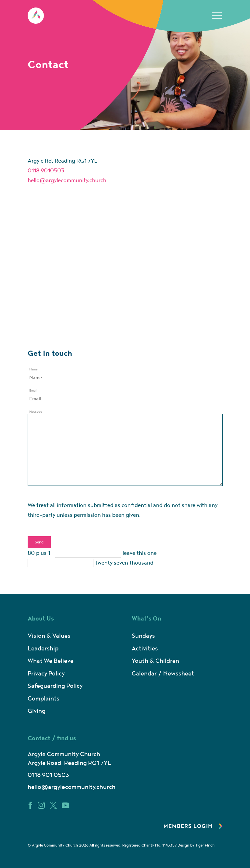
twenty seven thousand (124, 563)
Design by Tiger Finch (196, 845)
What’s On (146, 618)
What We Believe (50, 661)
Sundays (143, 636)
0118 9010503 (46, 170)
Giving (37, 711)
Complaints (43, 698)
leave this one (140, 553)
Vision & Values (49, 636)
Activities (145, 648)
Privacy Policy (46, 673)
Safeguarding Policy (55, 686)
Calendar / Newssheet (163, 673)
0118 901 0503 (48, 775)
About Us (41, 618)
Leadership (43, 648)
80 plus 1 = (41, 553)
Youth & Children (155, 661)
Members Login (193, 826)
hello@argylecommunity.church (67, 180)
